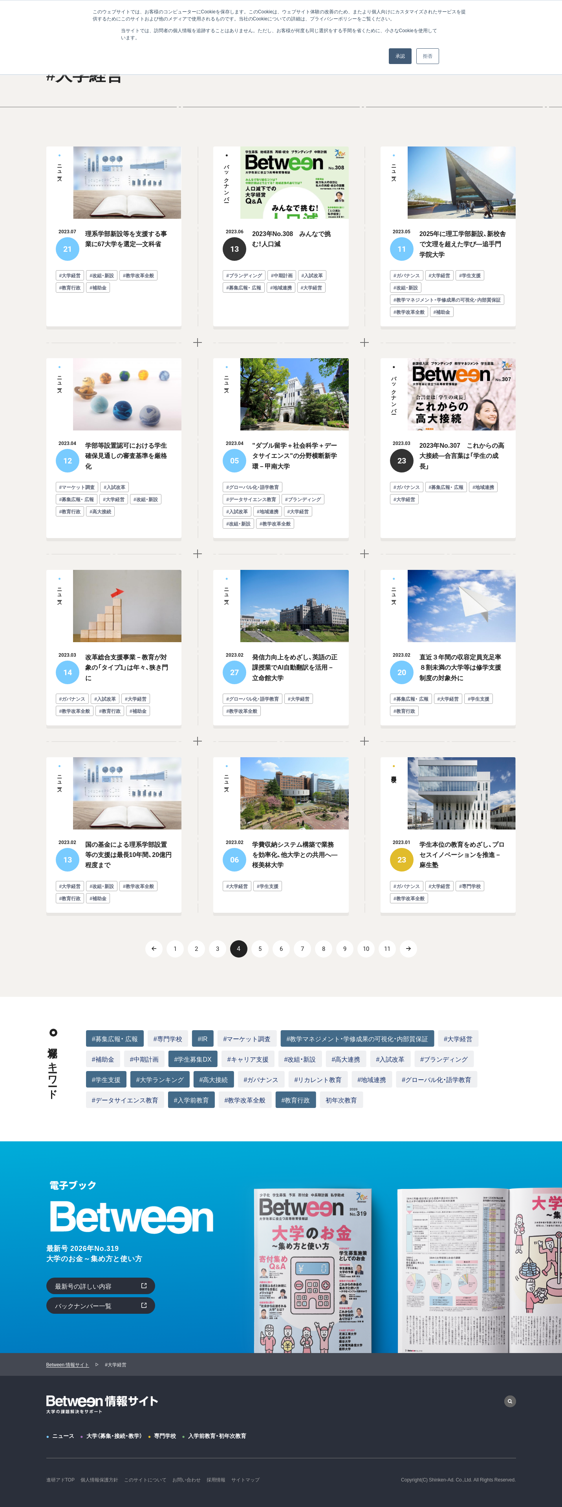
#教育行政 (295, 1099)
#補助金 (103, 1059)
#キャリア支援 (248, 1059)
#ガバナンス (260, 1079)
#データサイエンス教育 (125, 1099)
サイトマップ (245, 1479)
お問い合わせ (186, 1479)
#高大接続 (214, 1079)
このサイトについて (145, 1479)
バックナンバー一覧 (83, 1305)
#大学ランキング (160, 1079)
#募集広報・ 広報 (115, 1038)
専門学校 (165, 1435)
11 (387, 948)
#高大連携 (346, 1059)
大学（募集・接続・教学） (114, 1435)
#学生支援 (106, 1079)
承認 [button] (400, 56)
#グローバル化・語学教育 (436, 1079)
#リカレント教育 (318, 1079)
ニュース (63, 1435)
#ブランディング (444, 1059)
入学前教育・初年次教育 (217, 1435)
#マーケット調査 (247, 1038)
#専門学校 (168, 1038)
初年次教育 (341, 1099)
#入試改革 (390, 1059)
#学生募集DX (193, 1059)
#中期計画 (144, 1059)
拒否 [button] (427, 56)
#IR (203, 1038)
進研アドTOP (60, 1479)
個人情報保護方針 (99, 1479)
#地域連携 (371, 1079)
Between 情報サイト (68, 1364)
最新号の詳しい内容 (83, 1286)
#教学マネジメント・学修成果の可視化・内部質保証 (357, 1038)
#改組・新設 (300, 1059)
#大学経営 (458, 1038)
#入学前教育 (191, 1099)
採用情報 (216, 1479)
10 (366, 948)
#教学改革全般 (245, 1099)
